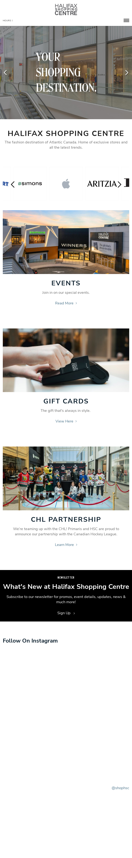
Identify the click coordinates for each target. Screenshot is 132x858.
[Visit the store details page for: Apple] (66, 184)
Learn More (66, 544)
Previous (5, 72)
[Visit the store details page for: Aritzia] (102, 184)
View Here (66, 421)
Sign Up (66, 613)
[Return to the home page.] (66, 9)
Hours (8, 20)
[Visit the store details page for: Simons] (30, 184)
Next (126, 72)
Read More (66, 303)
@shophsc (120, 787)
